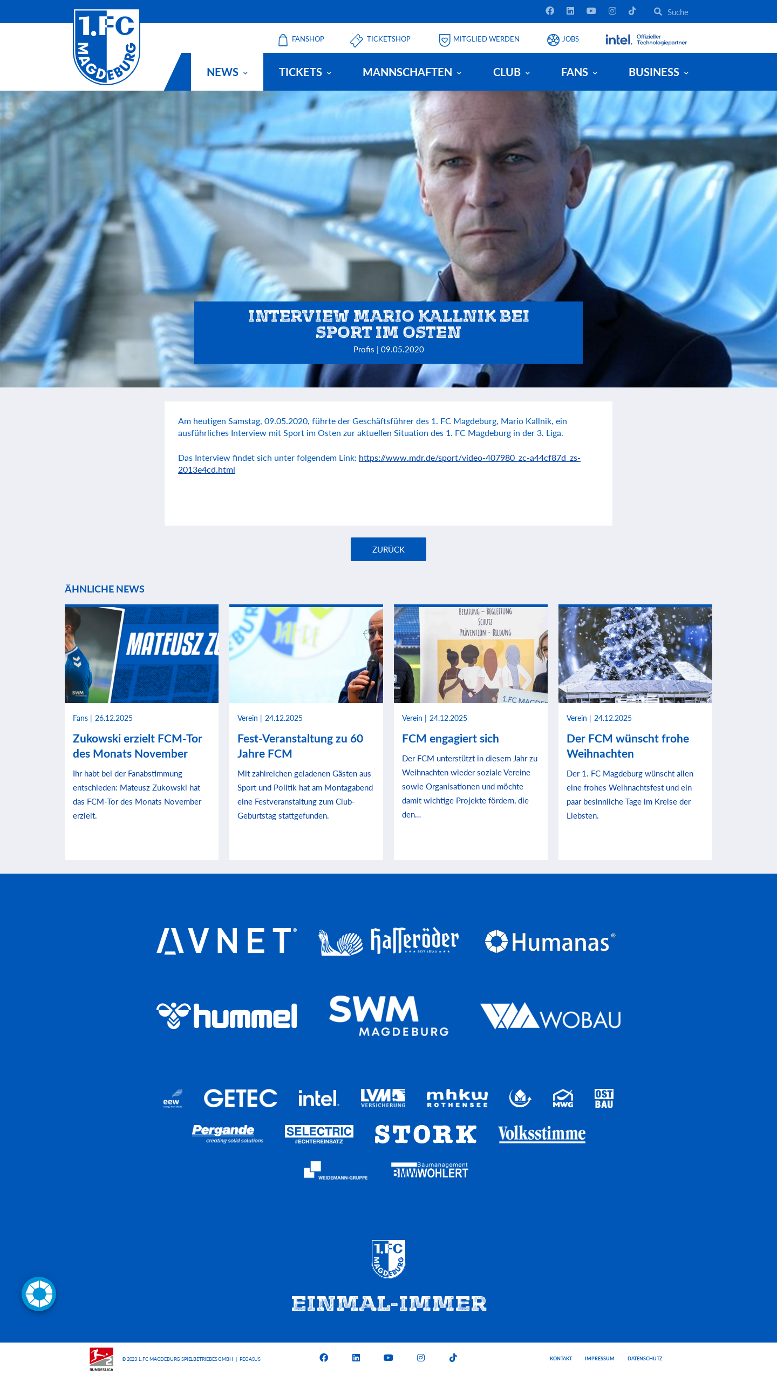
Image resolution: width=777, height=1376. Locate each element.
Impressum (600, 1358)
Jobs (570, 39)
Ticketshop (389, 39)
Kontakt (561, 1358)
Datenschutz (645, 1358)
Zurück (388, 549)
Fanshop (308, 39)
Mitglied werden (486, 39)
